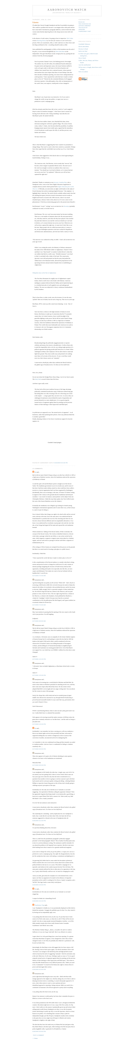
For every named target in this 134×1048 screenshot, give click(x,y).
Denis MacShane (60, 51)
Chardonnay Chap (39, 905)
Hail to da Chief (83, 51)
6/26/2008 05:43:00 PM (61, 462)
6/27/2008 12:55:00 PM (39, 675)
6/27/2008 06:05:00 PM (39, 765)
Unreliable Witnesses (84, 44)
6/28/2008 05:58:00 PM (39, 1031)
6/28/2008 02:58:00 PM (39, 884)
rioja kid (82, 22)
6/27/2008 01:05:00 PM (39, 724)
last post (56, 182)
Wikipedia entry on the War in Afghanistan (44, 273)
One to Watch (82, 58)
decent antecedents (84, 46)
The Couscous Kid (85, 24)
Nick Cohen (70, 38)
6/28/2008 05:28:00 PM (39, 969)
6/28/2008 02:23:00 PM (39, 820)
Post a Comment (38, 1035)
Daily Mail (38, 379)
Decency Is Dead (83, 49)
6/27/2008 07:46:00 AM (39, 605)
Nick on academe (83, 71)
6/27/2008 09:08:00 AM (39, 621)
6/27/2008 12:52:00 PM (39, 659)
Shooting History (41, 40)
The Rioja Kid (83, 27)
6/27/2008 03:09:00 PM (39, 749)
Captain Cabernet (85, 25)
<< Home (35, 1038)
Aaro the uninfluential (85, 65)
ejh (35, 472)
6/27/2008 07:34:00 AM (39, 575)
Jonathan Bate (63, 182)
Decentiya (66, 206)
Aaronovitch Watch (67, 9)
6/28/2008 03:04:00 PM (39, 901)
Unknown (82, 29)
